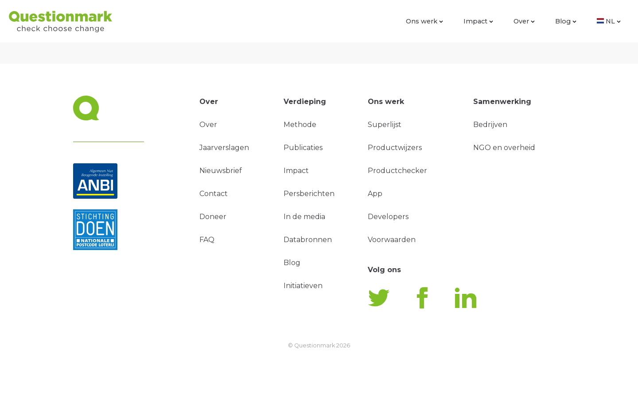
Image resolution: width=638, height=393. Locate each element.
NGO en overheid (504, 147)
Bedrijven (490, 124)
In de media (304, 216)
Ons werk (424, 21)
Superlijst (384, 124)
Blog (565, 21)
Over (524, 21)
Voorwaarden (392, 239)
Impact (478, 21)
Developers (388, 216)
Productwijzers (395, 147)
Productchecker (397, 170)
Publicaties (303, 147)
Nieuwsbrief (220, 170)
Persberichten (309, 193)
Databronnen (308, 239)
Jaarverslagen (224, 147)
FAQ (206, 239)
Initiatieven (303, 285)
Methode (300, 124)
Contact (213, 193)
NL (609, 21)
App (375, 193)
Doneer (212, 216)
